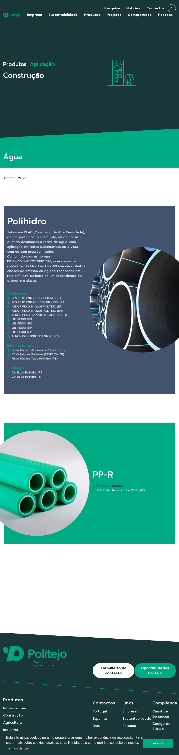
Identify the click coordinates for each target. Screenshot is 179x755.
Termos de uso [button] (18, 748)
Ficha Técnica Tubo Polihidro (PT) (62, 328)
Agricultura (12, 722)
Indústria (10, 729)
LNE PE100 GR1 (56, 309)
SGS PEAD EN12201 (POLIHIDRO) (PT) (63, 299)
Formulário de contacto (113, 670)
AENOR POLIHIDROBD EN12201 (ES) (62, 317)
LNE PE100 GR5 (56, 315)
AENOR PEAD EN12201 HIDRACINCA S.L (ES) (65, 307)
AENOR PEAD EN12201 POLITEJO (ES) (63, 303)
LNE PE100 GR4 (56, 313)
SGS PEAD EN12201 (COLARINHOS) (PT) (64, 301)
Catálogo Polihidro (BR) (58, 336)
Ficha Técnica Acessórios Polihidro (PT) (64, 324)
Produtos (14, 64)
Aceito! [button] (158, 743)
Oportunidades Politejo (155, 670)
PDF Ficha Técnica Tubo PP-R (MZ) (103, 486)
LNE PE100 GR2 (56, 311)
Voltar (15, 178)
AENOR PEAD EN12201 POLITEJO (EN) (63, 305)
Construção (13, 715)
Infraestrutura (14, 708)
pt (171, 8)
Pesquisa (112, 8)
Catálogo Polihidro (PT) (59, 334)
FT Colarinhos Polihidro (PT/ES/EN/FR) (63, 326)
